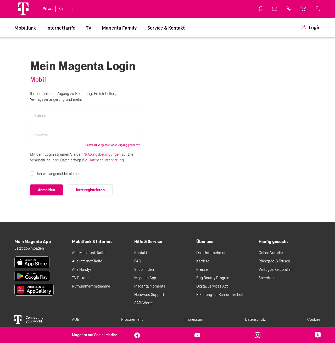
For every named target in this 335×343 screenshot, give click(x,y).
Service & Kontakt (166, 28)
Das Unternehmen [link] (211, 253)
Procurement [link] (132, 320)
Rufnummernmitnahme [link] (91, 286)
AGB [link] (75, 320)
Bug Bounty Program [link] (213, 278)
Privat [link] (48, 9)
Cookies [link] (314, 320)
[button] (23, 9)
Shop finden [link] (144, 270)
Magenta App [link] (145, 278)
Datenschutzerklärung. (106, 160)
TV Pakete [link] (80, 278)
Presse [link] (202, 270)
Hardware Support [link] (149, 295)
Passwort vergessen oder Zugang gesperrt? (112, 145)
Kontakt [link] (140, 253)
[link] (261, 9)
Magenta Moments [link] (149, 286)
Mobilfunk (25, 28)
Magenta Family (119, 28)
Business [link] (65, 9)
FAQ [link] (137, 261)
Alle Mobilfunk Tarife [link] (88, 253)
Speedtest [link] (267, 278)
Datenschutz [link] (255, 320)
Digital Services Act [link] (212, 286)
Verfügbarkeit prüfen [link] (276, 270)
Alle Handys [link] (82, 270)
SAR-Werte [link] (143, 303)
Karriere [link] (202, 261)
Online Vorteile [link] (271, 253)
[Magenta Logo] (23, 9)
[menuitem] (25, 28)
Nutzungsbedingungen (102, 154)
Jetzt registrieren (90, 190)
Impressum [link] (194, 320)
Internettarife (60, 28)
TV (88, 28)
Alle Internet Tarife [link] (87, 261)
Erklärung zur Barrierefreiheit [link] (219, 295)
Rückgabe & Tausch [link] (274, 261)
